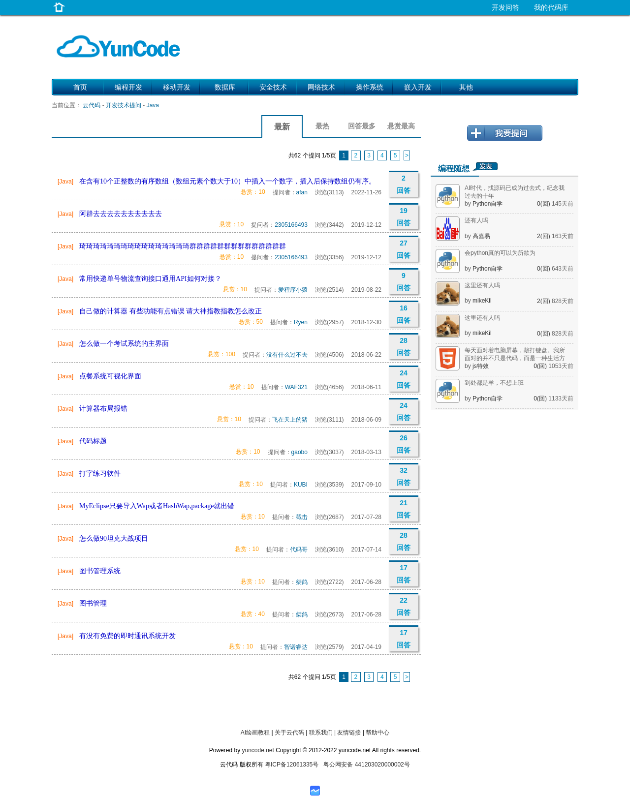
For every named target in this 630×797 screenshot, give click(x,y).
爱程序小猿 (293, 289)
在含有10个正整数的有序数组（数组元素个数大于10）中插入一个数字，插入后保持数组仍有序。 (227, 181)
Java (153, 105)
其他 (466, 87)
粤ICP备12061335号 (291, 764)
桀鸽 (302, 582)
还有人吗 (476, 220)
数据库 (225, 87)
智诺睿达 (296, 647)
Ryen (301, 322)
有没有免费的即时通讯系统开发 (127, 636)
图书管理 (93, 603)
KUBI (301, 484)
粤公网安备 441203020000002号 (366, 764)
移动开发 (176, 87)
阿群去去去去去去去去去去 (120, 213)
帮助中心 (377, 732)
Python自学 (487, 203)
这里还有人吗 (482, 285)
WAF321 (296, 387)
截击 (302, 517)
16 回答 (403, 314)
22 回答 (403, 606)
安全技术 (273, 87)
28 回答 (403, 347)
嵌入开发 (418, 87)
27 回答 (403, 249)
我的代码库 (551, 7)
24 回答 (403, 379)
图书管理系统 (100, 571)
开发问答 (505, 7)
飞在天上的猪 (290, 419)
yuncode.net (258, 750)
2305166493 (291, 224)
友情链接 (349, 732)
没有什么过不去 (287, 354)
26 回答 (403, 444)
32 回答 (403, 476)
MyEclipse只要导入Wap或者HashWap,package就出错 (156, 506)
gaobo (299, 452)
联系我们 (321, 732)
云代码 (91, 105)
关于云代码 (289, 732)
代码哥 (299, 549)
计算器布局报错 (103, 408)
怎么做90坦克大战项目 (113, 538)
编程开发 (128, 87)
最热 (322, 126)
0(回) (544, 203)
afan (302, 192)
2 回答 (403, 184)
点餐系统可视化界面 (110, 376)
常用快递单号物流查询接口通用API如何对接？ (150, 278)
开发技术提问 (123, 105)
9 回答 (403, 282)
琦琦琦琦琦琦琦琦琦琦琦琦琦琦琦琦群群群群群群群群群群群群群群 (182, 246)
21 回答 (403, 509)
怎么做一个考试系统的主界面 (124, 343)
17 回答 (403, 574)
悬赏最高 (401, 126)
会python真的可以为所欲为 (500, 252)
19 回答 (403, 217)
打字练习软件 (100, 473)
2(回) (544, 236)
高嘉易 (481, 236)
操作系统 (369, 87)
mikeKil (482, 300)
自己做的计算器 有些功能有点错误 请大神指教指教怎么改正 (170, 311)
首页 (80, 87)
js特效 (480, 366)
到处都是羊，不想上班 (494, 382)
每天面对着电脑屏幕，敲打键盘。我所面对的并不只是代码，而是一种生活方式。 (515, 358)
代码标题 (93, 441)
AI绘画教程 (255, 732)
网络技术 (321, 87)
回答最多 (362, 126)
